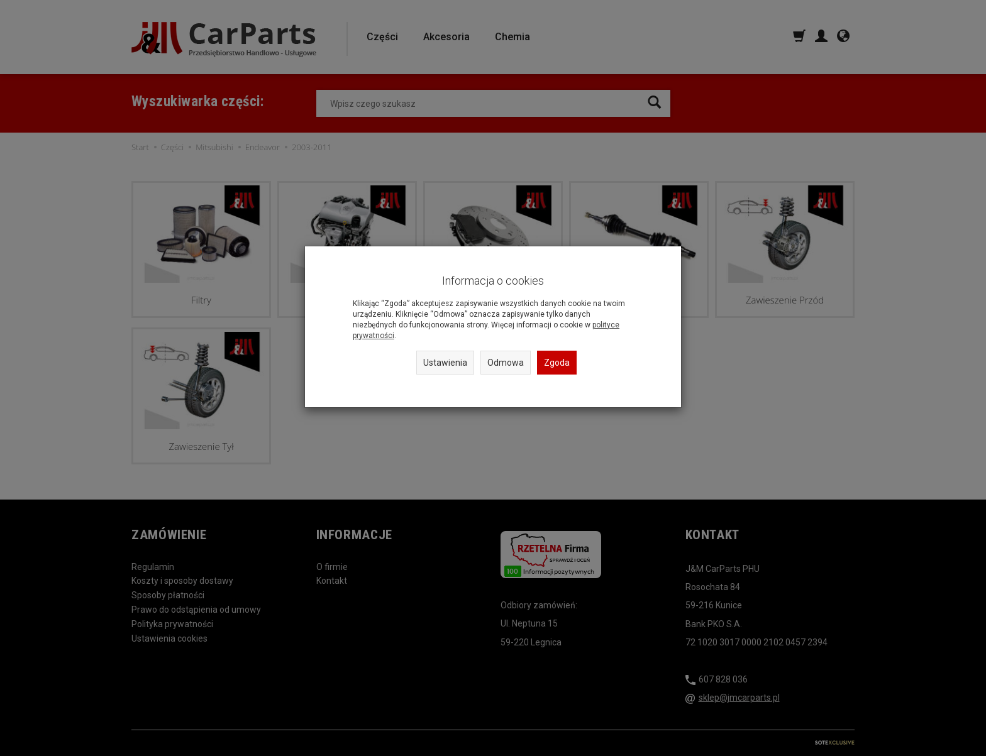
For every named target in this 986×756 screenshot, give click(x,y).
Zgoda (557, 363)
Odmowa (505, 363)
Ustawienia (445, 363)
